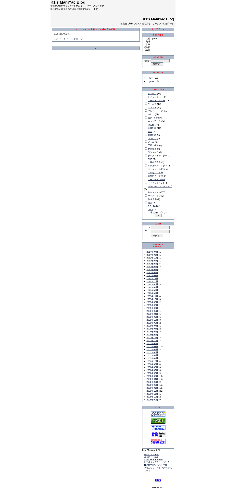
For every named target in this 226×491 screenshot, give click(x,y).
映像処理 (152, 135)
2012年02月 (152, 263)
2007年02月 (152, 355)
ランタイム (153, 152)
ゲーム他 (152, 104)
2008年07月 (152, 326)
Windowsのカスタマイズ (160, 186)
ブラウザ (152, 138)
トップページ (158, 29)
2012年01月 (152, 266)
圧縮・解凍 (153, 145)
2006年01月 (152, 388)
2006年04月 (152, 379)
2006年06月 (152, 373)
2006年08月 (152, 367)
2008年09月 (152, 323)
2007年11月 (152, 337)
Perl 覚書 (152, 199)
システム (152, 93)
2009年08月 (152, 302)
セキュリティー (155, 97)
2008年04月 (152, 328)
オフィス (152, 107)
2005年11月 (152, 394)
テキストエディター (157, 155)
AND (155, 212)
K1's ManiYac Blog (158, 19)
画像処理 (152, 128)
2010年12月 (152, 278)
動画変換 (152, 149)
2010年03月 (152, 287)
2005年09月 (152, 399)
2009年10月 (152, 299)
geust (152, 81)
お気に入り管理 (155, 176)
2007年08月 (152, 346)
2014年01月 (152, 255)
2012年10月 (152, 258)
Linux (150, 209)
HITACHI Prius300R (153, 459)
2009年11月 (152, 296)
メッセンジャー (155, 172)
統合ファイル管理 (156, 192)
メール (151, 142)
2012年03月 (152, 260)
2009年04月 (152, 314)
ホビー (151, 114)
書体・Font (153, 118)
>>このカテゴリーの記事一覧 (68, 39)
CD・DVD (153, 206)
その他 (151, 124)
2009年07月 (152, 305)
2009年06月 (152, 308)
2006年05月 (152, 376)
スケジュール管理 (156, 169)
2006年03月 (152, 382)
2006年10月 (152, 361)
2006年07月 (152, 370)
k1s (151, 78)
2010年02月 (152, 290)
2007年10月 (152, 340)
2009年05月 (152, 311)
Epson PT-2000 (151, 454)
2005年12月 (152, 391)
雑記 (150, 202)
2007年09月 (152, 343)
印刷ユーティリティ (157, 165)
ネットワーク (154, 121)
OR (165, 212)
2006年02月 (152, 385)
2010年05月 (152, 284)
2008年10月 (152, 320)
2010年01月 (152, 293)
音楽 (150, 131)
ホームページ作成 (156, 179)
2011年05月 (152, 272)
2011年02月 (152, 275)
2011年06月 (152, 269)
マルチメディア (155, 111)
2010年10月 (152, 281)
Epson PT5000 (151, 457)
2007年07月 (152, 349)
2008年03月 (152, 331)
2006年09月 (152, 364)
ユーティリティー (156, 100)
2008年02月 (152, 334)
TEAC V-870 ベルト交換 (155, 465)
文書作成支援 (154, 162)
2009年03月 (152, 317)
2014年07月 (152, 252)
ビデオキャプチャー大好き (157, 462)
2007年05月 (152, 352)
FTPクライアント (156, 183)
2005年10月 (152, 397)
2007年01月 (152, 358)
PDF (150, 159)
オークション (154, 196)
